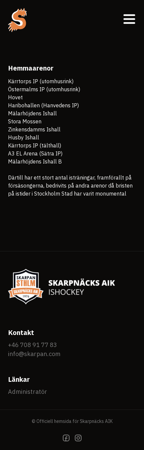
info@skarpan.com (34, 354)
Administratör (27, 392)
